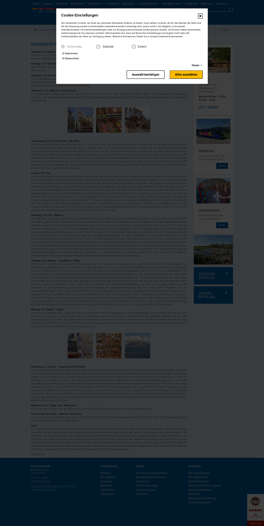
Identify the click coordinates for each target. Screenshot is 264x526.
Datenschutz (70, 58)
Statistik (105, 46)
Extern (139, 46)
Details (196, 65)
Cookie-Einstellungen (79, 15)
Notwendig (71, 46)
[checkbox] (63, 46)
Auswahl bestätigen (145, 74)
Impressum (70, 53)
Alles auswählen (186, 74)
